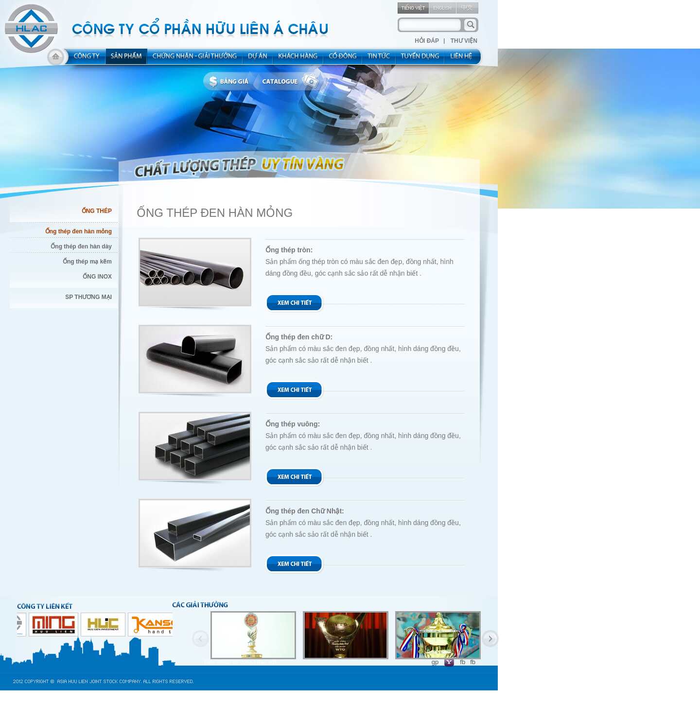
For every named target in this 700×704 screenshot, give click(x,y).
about (84, 59)
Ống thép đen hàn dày (81, 246)
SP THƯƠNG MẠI (88, 297)
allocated (195, 59)
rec (420, 59)
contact (464, 59)
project (258, 59)
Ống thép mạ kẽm (87, 261)
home (55, 59)
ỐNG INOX (97, 276)
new (379, 59)
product (126, 59)
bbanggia (231, 81)
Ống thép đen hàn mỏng (78, 231)
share (343, 59)
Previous (200, 638)
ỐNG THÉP (97, 211)
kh (298, 59)
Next (490, 638)
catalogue (293, 81)
